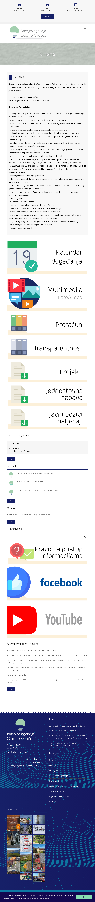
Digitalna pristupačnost (60, 796)
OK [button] (84, 897)
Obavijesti (53, 770)
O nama (52, 765)
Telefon (47, 8)
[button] (38, 898)
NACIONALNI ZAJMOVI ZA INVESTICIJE (30, 482)
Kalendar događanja (58, 776)
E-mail (19, 8)
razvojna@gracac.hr (19, 10)
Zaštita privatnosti (57, 791)
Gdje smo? (47, 17)
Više (11, 459)
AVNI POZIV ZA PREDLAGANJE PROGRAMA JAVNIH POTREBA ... (38, 490)
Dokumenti (54, 781)
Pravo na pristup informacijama (63, 786)
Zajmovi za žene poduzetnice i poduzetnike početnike (67, 726)
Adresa (75, 8)
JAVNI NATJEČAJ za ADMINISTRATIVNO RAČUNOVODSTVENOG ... (29, 515)
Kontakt (52, 802)
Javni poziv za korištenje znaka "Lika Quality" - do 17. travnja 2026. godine (31, 650)
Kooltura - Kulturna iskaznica (16, 675)
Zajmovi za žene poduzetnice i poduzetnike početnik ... (35, 473)
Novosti (52, 760)
